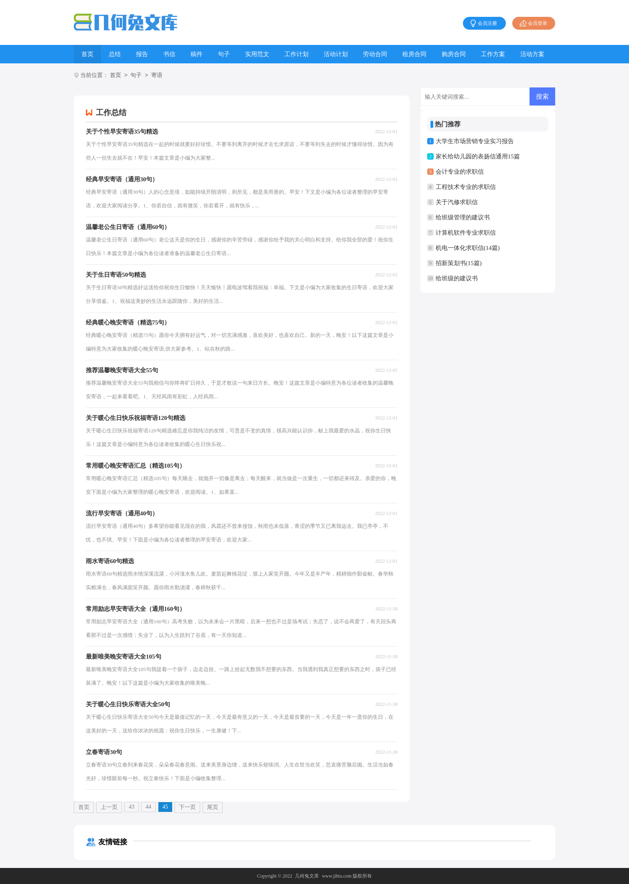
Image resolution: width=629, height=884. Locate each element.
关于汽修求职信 (457, 202)
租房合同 (414, 54)
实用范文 (257, 54)
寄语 (156, 76)
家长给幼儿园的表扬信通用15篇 (478, 156)
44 (148, 807)
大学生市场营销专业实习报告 (475, 141)
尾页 (212, 807)
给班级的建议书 (457, 278)
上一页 (109, 807)
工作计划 (296, 54)
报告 (142, 54)
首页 (87, 54)
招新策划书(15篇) (459, 263)
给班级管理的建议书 (463, 217)
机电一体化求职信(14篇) (468, 248)
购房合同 (454, 54)
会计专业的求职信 (460, 171)
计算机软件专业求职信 (466, 232)
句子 (224, 54)
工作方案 (493, 54)
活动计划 (336, 54)
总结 (115, 54)
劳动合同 (375, 54)
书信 (169, 54)
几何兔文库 (307, 876)
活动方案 (532, 54)
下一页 (187, 807)
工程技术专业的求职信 (466, 187)
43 (131, 807)
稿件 (197, 54)
